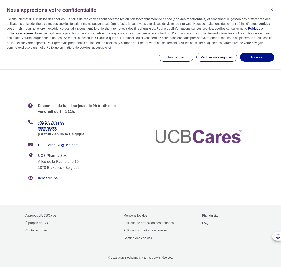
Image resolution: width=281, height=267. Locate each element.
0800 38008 (47, 128)
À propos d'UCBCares (40, 215)
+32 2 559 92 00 (51, 122)
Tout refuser (176, 57)
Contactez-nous (36, 230)
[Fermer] (271, 9)
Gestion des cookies (138, 238)
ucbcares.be (48, 178)
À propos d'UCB (36, 223)
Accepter (257, 57)
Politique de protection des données (149, 223)
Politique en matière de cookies (145, 230)
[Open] (276, 236)
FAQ (205, 223)
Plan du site (210, 215)
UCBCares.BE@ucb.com (58, 145)
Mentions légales (135, 215)
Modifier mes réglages (216, 57)
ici (109, 47)
